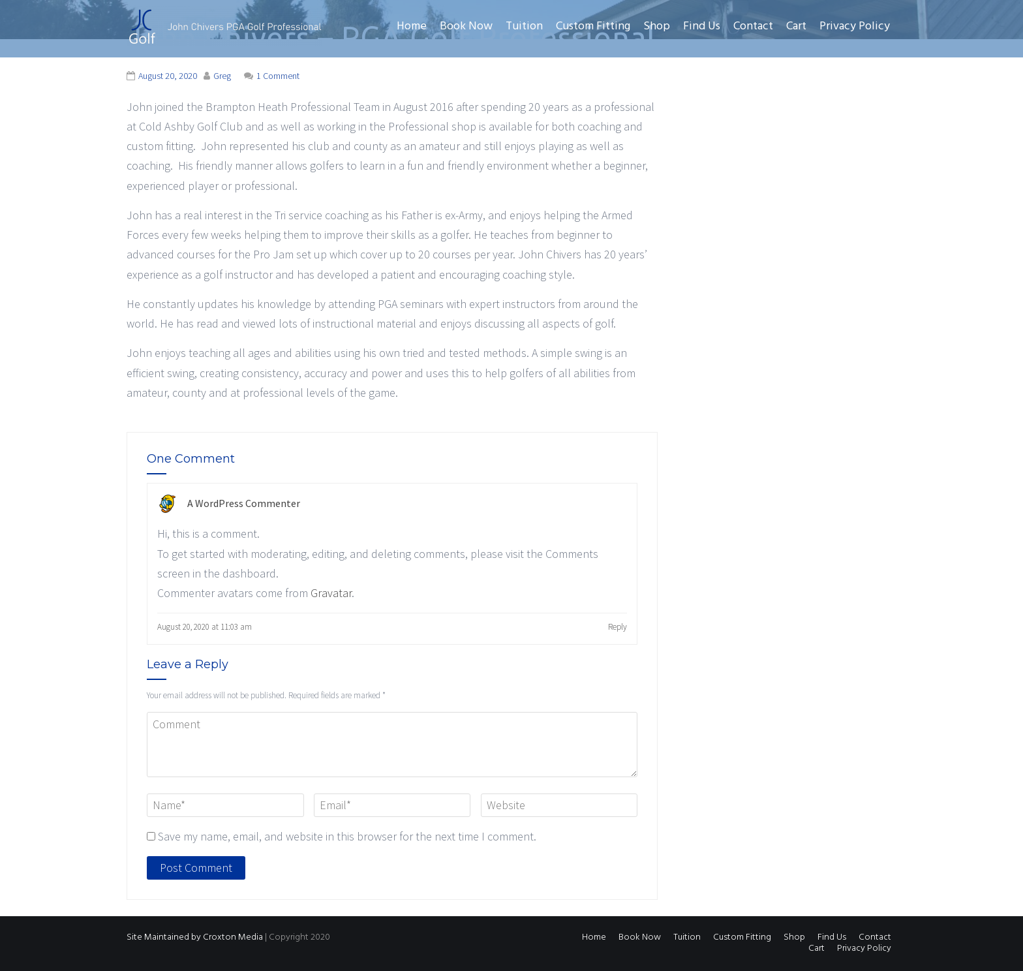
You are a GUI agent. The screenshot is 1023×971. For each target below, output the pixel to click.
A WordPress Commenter (243, 503)
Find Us (701, 26)
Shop (656, 26)
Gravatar (331, 592)
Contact (753, 26)
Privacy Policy (854, 26)
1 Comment (277, 76)
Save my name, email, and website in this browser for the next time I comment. (347, 836)
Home (412, 26)
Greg (222, 76)
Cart (796, 26)
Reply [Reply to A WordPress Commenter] (617, 626)
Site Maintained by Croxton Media (195, 937)
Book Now (466, 26)
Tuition (524, 26)
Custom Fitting (593, 26)
